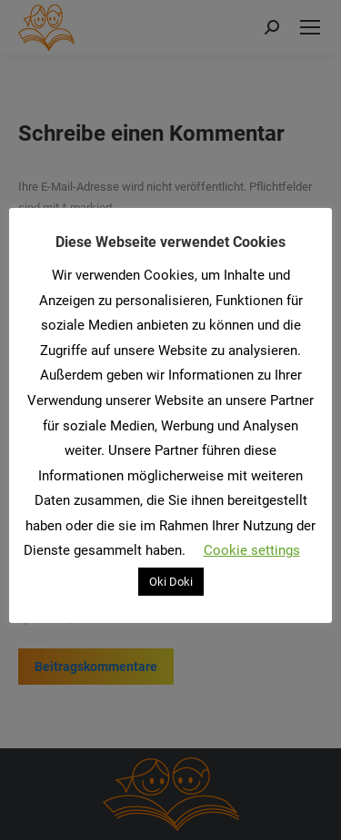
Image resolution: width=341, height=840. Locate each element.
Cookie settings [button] (252, 550)
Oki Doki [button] (171, 581)
